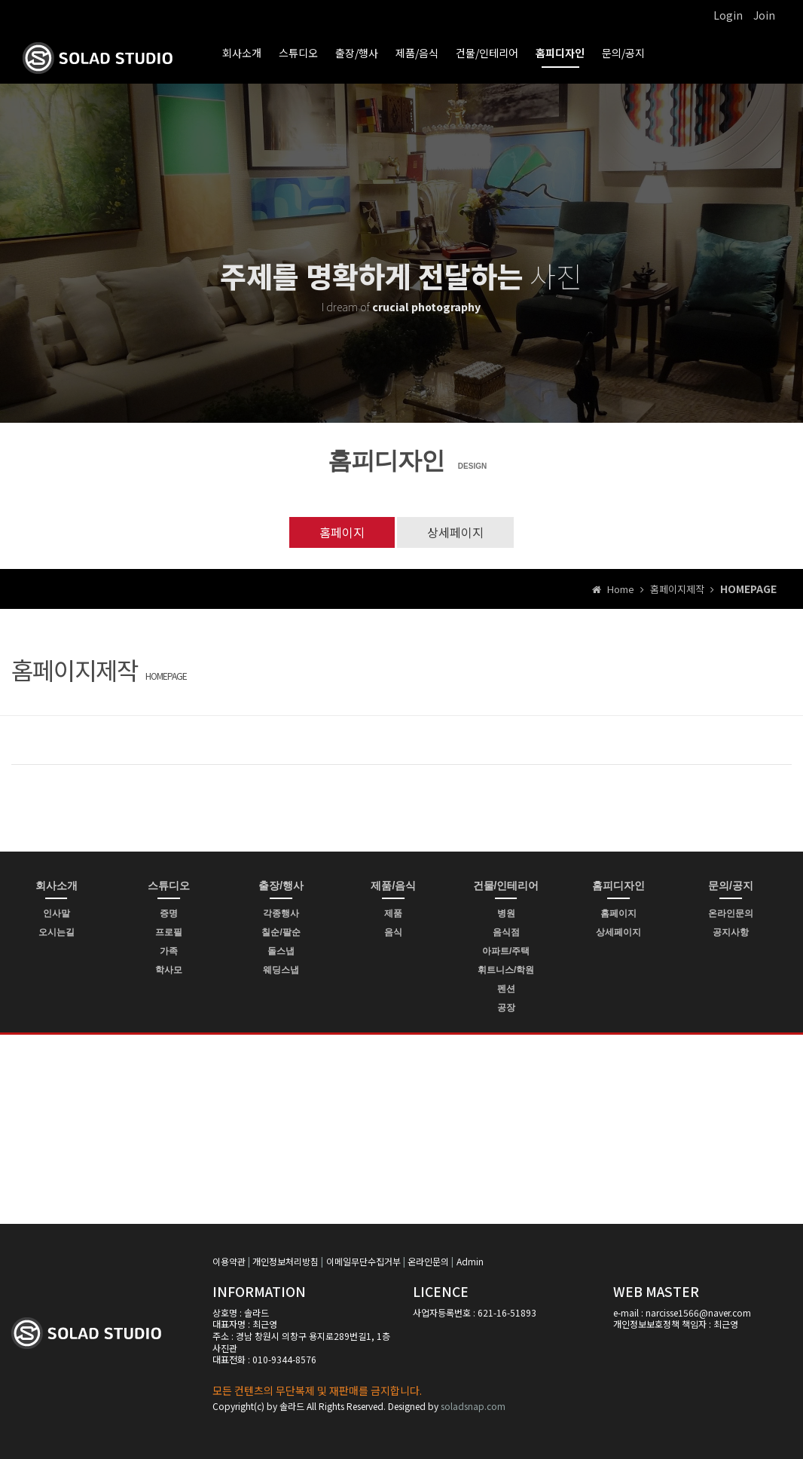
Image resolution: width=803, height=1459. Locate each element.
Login (728, 15)
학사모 (168, 970)
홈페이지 (342, 532)
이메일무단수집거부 (363, 1261)
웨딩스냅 (281, 970)
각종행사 (281, 913)
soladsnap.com (473, 1405)
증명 (169, 913)
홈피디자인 (560, 52)
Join (764, 15)
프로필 (168, 932)
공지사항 (731, 932)
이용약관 (229, 1261)
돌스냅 (281, 951)
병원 (506, 913)
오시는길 (56, 932)
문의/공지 (623, 52)
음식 (393, 932)
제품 (393, 913)
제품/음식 (416, 52)
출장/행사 (356, 52)
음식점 (506, 932)
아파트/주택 (506, 951)
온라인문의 (730, 913)
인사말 (56, 913)
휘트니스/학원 (506, 970)
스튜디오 (298, 52)
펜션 (506, 988)
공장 (506, 1007)
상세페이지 (455, 532)
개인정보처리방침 (285, 1261)
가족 (169, 951)
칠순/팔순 (280, 932)
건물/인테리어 (487, 52)
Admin (470, 1261)
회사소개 (241, 52)
